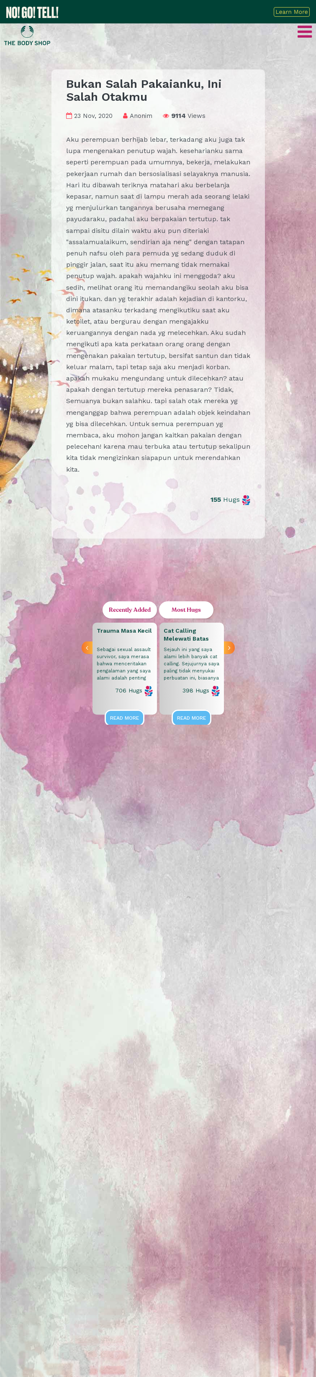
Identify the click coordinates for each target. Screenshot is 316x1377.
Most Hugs (186, 610)
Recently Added (130, 610)
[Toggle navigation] (305, 35)
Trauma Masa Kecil (124, 630)
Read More (124, 718)
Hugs (230, 499)
